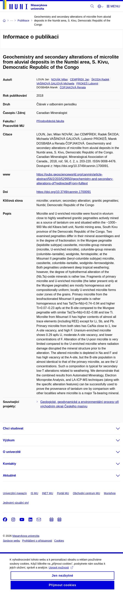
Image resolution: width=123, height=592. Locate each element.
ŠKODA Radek (100, 79)
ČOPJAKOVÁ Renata (73, 87)
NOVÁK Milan (59, 79)
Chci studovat (13, 428)
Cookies (59, 540)
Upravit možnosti (61, 570)
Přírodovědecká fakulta (50, 121)
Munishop (110, 493)
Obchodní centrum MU (86, 493)
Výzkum (8, 440)
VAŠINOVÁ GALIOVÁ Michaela (55, 83)
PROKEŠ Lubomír (87, 83)
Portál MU (63, 493)
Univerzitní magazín (15, 493)
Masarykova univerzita (25, 535)
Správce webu (11, 540)
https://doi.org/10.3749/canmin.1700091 (63, 192)
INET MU (47, 493)
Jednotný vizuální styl (16, 502)
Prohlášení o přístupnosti (37, 540)
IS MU (34, 493)
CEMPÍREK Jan (79, 79)
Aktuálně (9, 475)
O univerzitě (12, 451)
